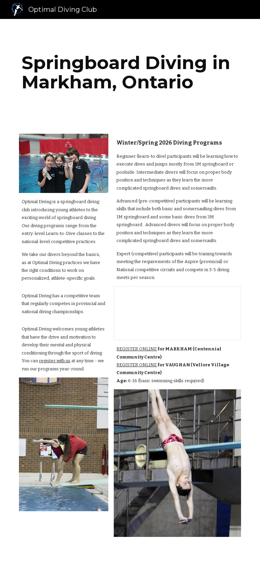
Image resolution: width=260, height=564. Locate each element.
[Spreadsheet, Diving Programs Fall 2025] (177, 313)
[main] (130, 72)
